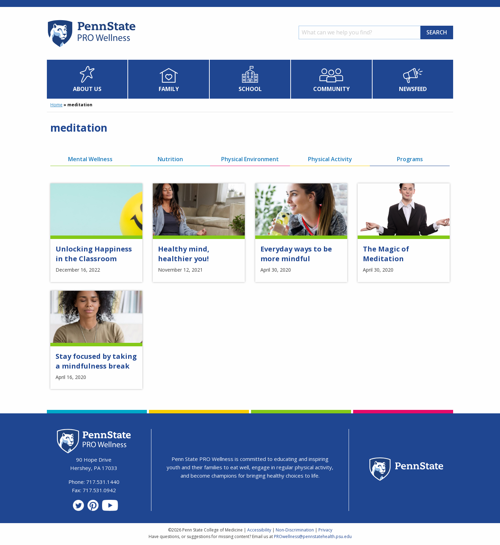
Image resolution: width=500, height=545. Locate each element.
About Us (87, 89)
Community (331, 89)
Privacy (325, 530)
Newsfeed (413, 89)
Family (169, 89)
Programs (410, 159)
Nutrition (170, 159)
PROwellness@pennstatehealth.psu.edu (313, 536)
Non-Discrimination (295, 530)
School (250, 89)
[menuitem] (87, 79)
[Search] (359, 32)
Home (56, 105)
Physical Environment (250, 159)
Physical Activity (330, 159)
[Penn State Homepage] (406, 470)
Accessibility (259, 530)
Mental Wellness (90, 159)
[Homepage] (91, 47)
